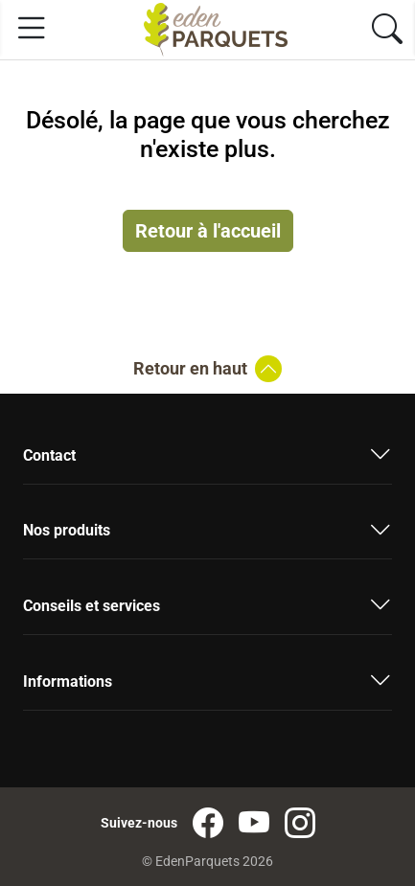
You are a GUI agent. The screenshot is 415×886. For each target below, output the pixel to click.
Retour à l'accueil (208, 230)
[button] (207, 462)
